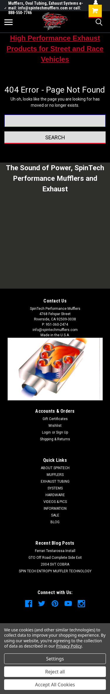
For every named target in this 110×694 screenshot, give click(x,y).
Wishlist (55, 426)
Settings (55, 658)
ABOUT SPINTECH (55, 468)
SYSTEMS (55, 488)
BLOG (55, 522)
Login (46, 432)
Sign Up (62, 432)
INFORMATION (55, 508)
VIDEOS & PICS (55, 502)
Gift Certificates (55, 419)
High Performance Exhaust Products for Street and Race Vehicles (55, 48)
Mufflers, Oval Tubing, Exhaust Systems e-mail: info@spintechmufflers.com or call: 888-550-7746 (43, 8)
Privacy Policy (69, 646)
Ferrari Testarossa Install (55, 551)
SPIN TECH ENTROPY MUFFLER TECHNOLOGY (55, 571)
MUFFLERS (55, 475)
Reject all (55, 671)
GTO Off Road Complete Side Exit (55, 558)
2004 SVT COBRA (55, 564)
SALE (55, 515)
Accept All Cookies (55, 684)
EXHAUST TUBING (55, 481)
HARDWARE (55, 495)
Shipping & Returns (55, 439)
